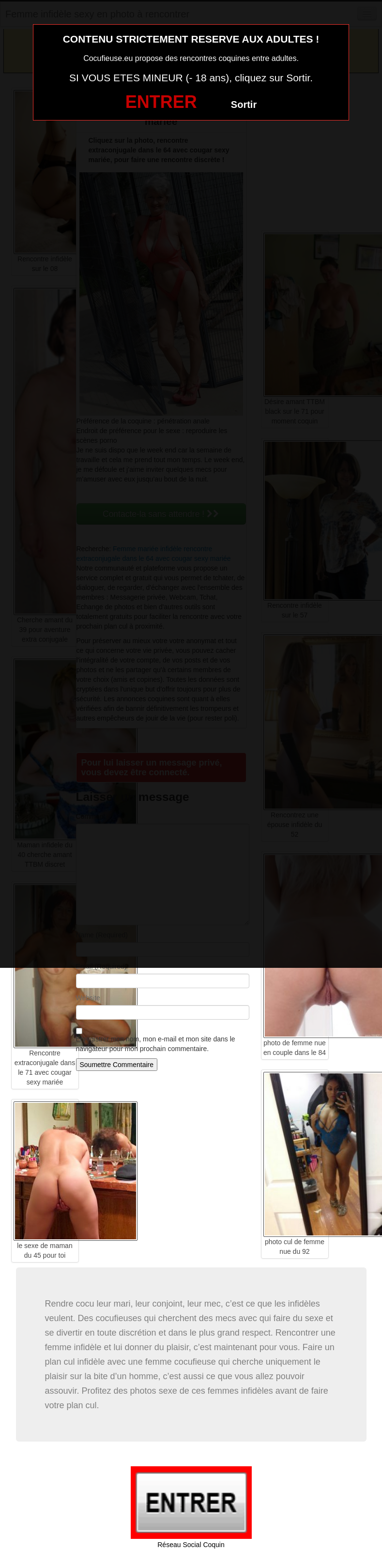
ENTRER (161, 102)
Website (88, 998)
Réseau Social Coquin (191, 1545)
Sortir (244, 104)
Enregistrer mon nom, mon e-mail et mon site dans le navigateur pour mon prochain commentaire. (155, 1044)
